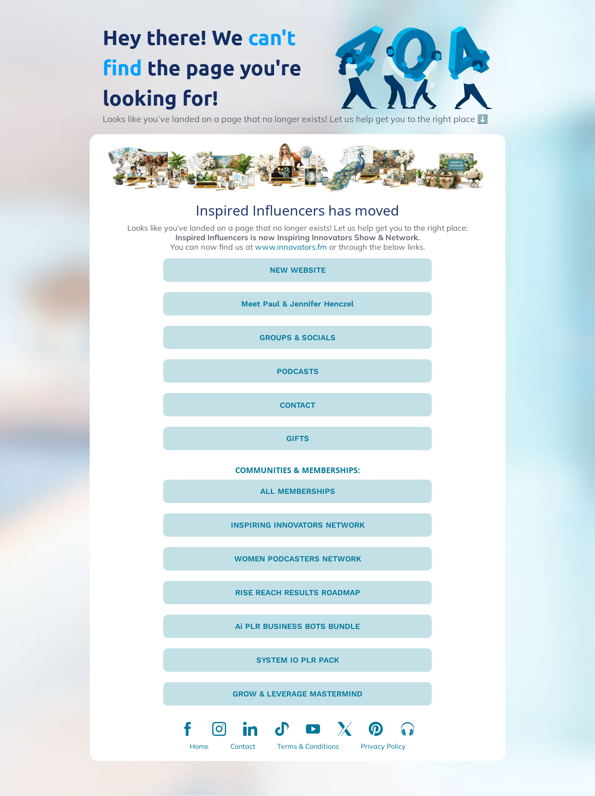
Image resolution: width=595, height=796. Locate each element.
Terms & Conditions (308, 746)
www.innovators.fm (291, 247)
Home (199, 746)
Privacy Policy (383, 746)
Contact (242, 746)
